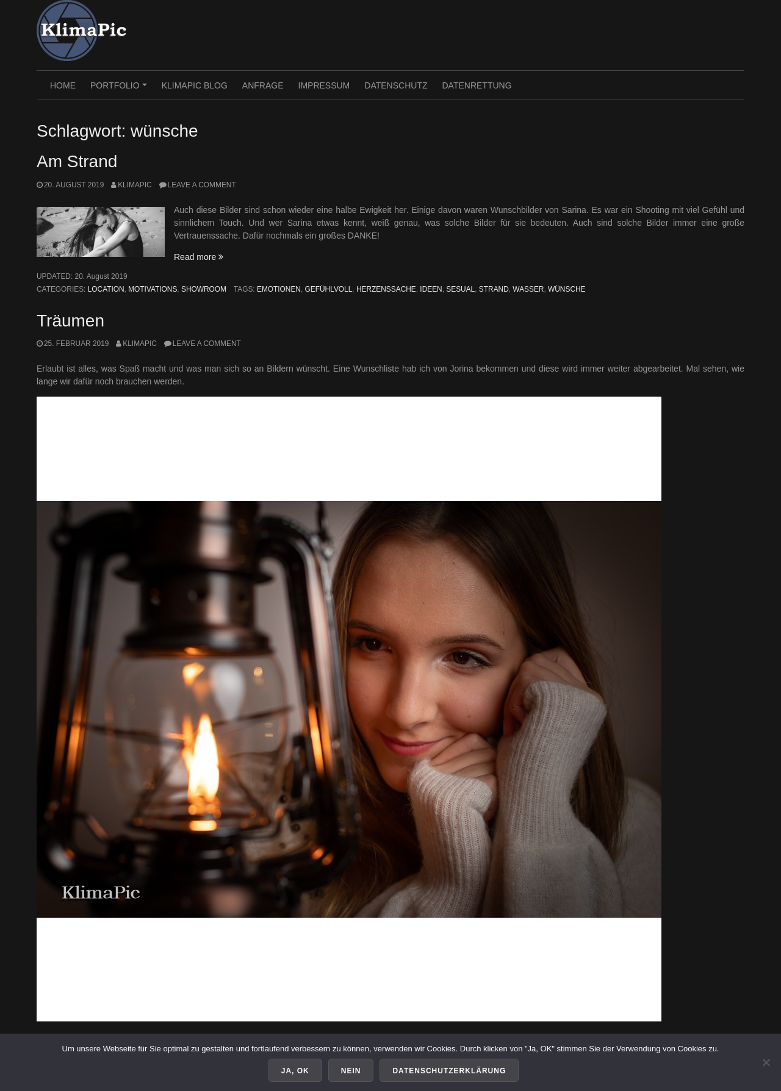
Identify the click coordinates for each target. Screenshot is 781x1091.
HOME (63, 85)
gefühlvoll (329, 289)
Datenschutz (395, 85)
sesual (460, 289)
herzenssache (386, 289)
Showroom (203, 289)
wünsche (566, 289)
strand (494, 289)
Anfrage (263, 85)
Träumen (70, 320)
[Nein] (766, 1062)
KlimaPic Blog (195, 85)
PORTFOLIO (120, 90)
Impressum (324, 85)
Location (106, 289)
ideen (431, 289)
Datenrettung (476, 85)
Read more (198, 257)
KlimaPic (135, 185)
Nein (351, 1071)
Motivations (152, 289)
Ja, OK (295, 1071)
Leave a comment (202, 185)
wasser (528, 289)
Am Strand (77, 161)
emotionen (279, 289)
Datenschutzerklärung (449, 1071)
